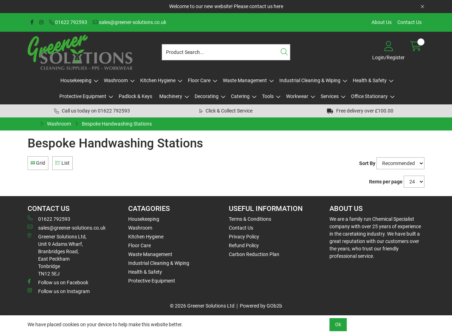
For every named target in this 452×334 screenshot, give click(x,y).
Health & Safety (370, 80)
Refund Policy (244, 245)
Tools (268, 96)
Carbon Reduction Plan (254, 254)
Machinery (170, 96)
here (278, 6)
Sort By (367, 163)
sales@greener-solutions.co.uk (129, 22)
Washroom (116, 80)
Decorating (207, 96)
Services (330, 96)
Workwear (297, 96)
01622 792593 (68, 22)
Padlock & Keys (135, 96)
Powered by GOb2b (261, 306)
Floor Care (199, 80)
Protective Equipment (82, 96)
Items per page (386, 181)
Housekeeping (75, 80)
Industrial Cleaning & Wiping (309, 80)
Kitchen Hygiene (158, 80)
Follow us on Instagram (59, 291)
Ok (338, 324)
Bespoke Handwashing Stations (117, 124)
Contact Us (409, 22)
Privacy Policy (244, 236)
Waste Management (245, 80)
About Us (381, 22)
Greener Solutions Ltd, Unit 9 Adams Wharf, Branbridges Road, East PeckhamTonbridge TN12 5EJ (57, 255)
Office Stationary (369, 96)
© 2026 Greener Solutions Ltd (202, 306)
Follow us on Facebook (58, 282)
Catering (240, 96)
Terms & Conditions (250, 219)
